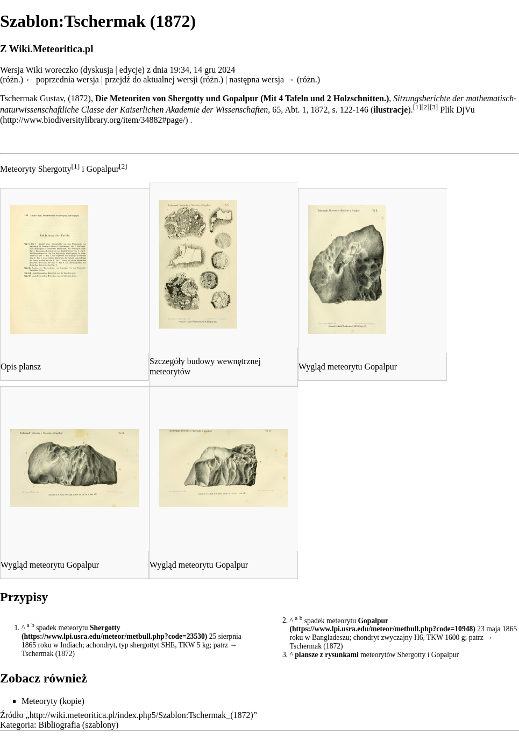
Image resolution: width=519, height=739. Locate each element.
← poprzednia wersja (62, 79)
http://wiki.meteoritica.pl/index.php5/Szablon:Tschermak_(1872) (141, 715)
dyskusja (98, 69)
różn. (11, 79)
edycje (130, 69)
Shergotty (105, 628)
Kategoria (17, 724)
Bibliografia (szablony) (79, 724)
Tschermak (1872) (48, 654)
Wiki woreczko (52, 69)
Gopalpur (373, 620)
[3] (434, 107)
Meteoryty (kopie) (53, 701)
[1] (417, 107)
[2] (425, 107)
